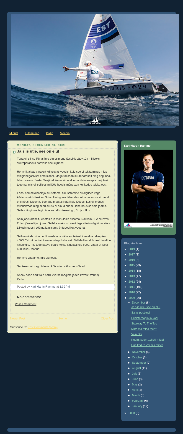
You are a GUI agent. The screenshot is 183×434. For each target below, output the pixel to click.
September (139, 362)
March (136, 395)
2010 (132, 292)
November (139, 352)
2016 (132, 259)
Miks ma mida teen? (144, 329)
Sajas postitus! (140, 312)
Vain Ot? (136, 334)
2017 (132, 254)
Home (63, 318)
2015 (132, 265)
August (137, 368)
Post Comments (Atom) (43, 327)
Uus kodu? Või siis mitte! (147, 345)
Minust (13, 133)
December (139, 302)
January (137, 406)
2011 (132, 286)
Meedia (65, 133)
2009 (132, 297)
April (135, 389)
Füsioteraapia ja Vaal (144, 318)
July (135, 373)
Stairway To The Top (144, 323)
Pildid (49, 133)
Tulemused (32, 133)
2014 (132, 270)
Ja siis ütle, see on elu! (145, 307)
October (137, 357)
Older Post (108, 318)
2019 (132, 249)
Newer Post (17, 318)
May (135, 384)
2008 (132, 413)
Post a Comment (25, 304)
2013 (132, 276)
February (138, 400)
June (135, 379)
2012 (132, 281)
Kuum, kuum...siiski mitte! (147, 339)
